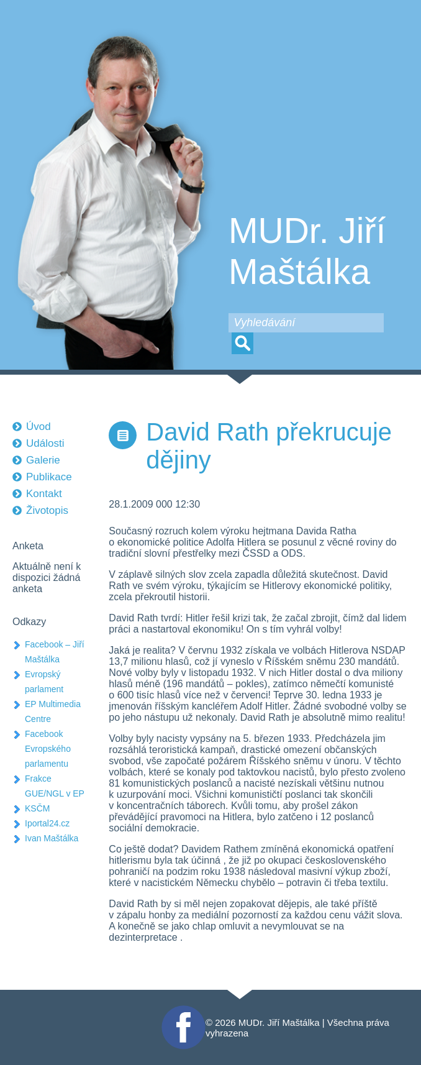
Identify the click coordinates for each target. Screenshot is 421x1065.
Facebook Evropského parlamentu (48, 749)
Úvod (38, 426)
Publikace (49, 477)
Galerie (43, 460)
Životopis (47, 510)
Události (45, 443)
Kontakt (44, 494)
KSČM (37, 808)
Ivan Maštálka (51, 838)
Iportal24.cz (47, 823)
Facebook (181, 1010)
